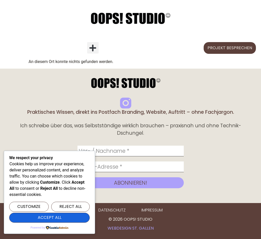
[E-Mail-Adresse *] (130, 166)
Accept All (49, 217)
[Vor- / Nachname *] (130, 151)
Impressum (152, 210)
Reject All (70, 206)
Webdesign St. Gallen (131, 228)
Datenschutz (112, 210)
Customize (29, 206)
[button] (93, 48)
